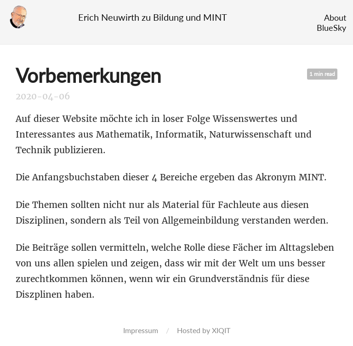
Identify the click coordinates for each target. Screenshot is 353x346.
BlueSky (331, 28)
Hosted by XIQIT (203, 330)
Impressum (140, 330)
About (335, 17)
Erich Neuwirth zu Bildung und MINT (152, 17)
